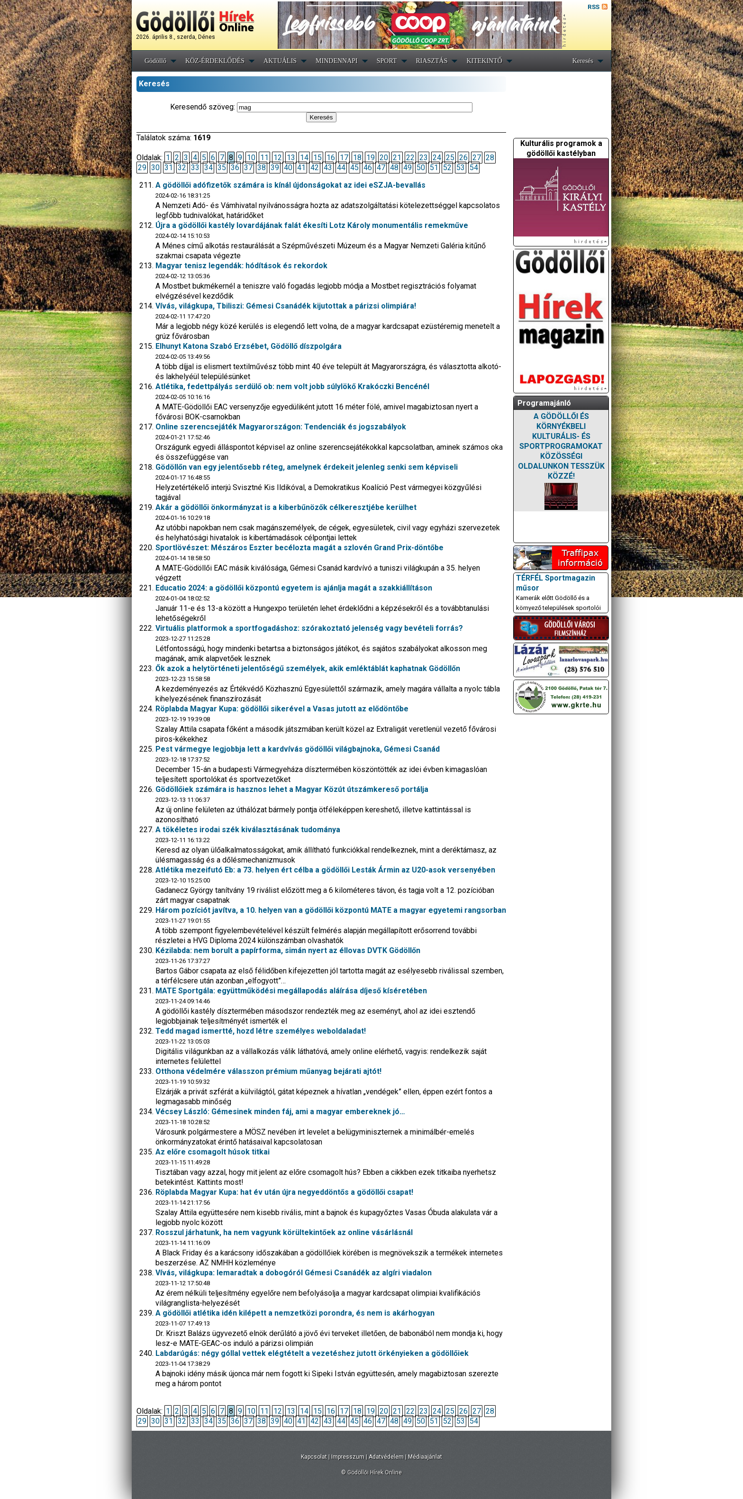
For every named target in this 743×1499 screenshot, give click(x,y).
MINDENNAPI (337, 60)
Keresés (582, 60)
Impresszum (347, 1457)
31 (168, 167)
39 (275, 167)
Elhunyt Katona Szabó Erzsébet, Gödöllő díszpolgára (248, 346)
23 (423, 157)
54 (474, 167)
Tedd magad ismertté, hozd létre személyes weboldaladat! (260, 1031)
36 (235, 167)
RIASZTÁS (432, 60)
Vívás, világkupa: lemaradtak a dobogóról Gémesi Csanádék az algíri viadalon (293, 1272)
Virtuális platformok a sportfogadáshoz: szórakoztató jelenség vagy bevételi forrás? (309, 628)
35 (221, 167)
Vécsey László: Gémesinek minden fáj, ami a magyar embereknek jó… (280, 1111)
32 (182, 167)
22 (410, 157)
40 (288, 167)
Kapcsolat (314, 1457)
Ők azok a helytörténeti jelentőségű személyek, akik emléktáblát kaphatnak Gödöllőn (307, 668)
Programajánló (544, 403)
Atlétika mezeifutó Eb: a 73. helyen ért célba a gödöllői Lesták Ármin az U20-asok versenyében (325, 869)
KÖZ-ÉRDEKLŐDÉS (215, 60)
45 (354, 167)
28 (490, 157)
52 (447, 167)
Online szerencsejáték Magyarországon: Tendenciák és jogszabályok (280, 426)
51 (434, 167)
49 (407, 167)
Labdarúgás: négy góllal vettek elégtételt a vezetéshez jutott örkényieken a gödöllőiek (312, 1353)
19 (370, 157)
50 (421, 167)
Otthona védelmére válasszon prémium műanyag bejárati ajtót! (268, 1071)
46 (367, 167)
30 (155, 167)
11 (264, 157)
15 (317, 157)
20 (384, 157)
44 (341, 167)
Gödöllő (155, 60)
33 (195, 167)
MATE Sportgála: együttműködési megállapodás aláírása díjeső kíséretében (291, 990)
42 (314, 167)
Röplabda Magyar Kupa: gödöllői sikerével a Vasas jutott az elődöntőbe (281, 708)
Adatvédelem (386, 1457)
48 (394, 167)
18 (357, 157)
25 (450, 157)
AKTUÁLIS (280, 60)
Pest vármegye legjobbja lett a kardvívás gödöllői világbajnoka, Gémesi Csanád (297, 749)
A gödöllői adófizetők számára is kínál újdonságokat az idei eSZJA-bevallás (290, 185)
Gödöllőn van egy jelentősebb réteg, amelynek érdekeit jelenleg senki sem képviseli (306, 467)
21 (397, 157)
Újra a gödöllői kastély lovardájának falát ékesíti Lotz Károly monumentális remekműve (311, 225)
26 (463, 157)
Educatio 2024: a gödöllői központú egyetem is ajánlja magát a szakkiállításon (293, 587)
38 (261, 167)
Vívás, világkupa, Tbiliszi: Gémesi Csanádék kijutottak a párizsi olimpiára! (285, 305)
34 (208, 167)
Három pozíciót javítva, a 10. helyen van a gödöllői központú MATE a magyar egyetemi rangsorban (330, 910)
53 (460, 167)
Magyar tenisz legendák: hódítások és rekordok (241, 265)
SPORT (387, 60)
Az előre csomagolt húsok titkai (212, 1151)
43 (328, 167)
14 (304, 157)
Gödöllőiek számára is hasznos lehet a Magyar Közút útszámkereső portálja (291, 789)
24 (437, 157)
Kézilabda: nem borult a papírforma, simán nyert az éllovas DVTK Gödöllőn (287, 950)
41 (301, 167)
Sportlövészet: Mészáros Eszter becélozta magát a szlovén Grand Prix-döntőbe (299, 547)
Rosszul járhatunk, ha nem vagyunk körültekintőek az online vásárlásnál (284, 1232)
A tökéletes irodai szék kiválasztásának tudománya (247, 829)
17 (344, 157)
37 (248, 167)
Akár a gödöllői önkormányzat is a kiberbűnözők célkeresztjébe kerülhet (286, 507)
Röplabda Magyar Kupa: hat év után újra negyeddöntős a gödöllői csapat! (284, 1192)
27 (476, 157)
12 (277, 157)
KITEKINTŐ (484, 60)
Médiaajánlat (425, 1457)
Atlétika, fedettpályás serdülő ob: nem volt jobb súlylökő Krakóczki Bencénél (292, 386)
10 (251, 157)
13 (291, 157)
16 (330, 157)
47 (381, 167)
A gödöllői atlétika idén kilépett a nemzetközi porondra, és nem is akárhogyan (295, 1312)
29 (142, 167)
